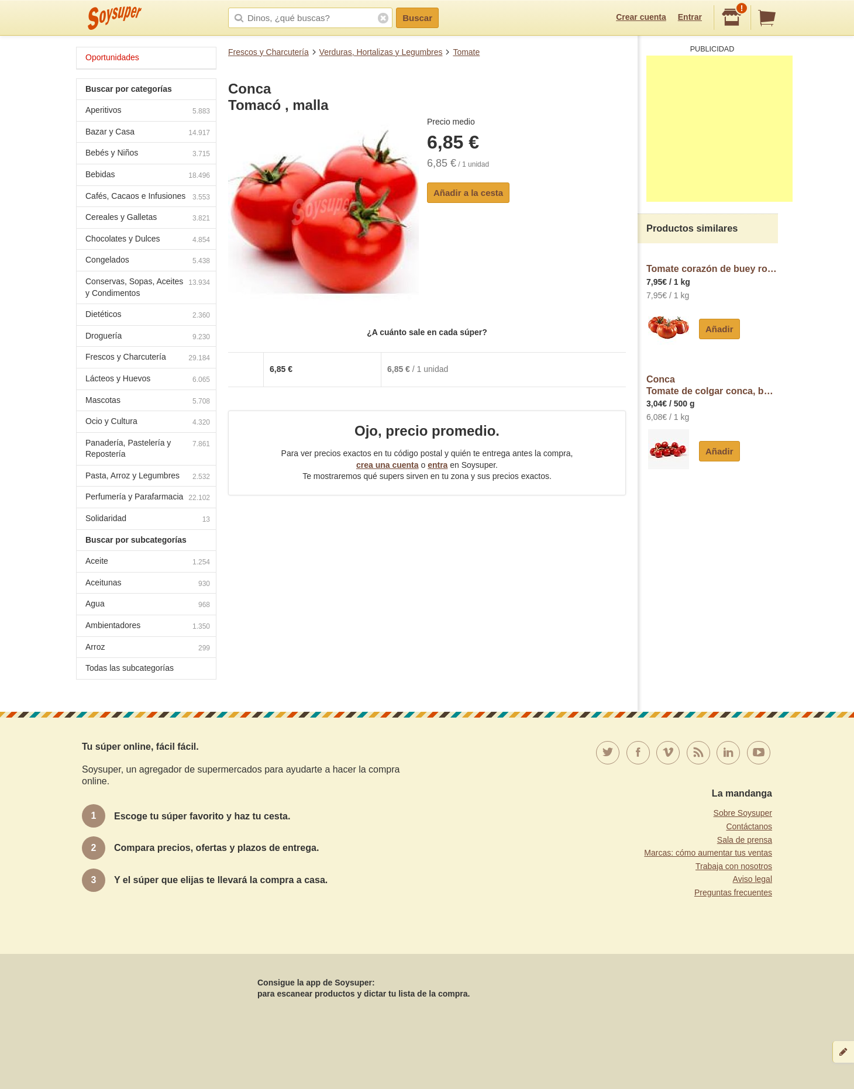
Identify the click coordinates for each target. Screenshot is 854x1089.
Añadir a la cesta (468, 193)
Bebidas (147, 176)
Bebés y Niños (147, 154)
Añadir (719, 329)
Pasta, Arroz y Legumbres (147, 477)
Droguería (147, 337)
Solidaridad (147, 520)
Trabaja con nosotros (733, 866)
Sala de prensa (744, 840)
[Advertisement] (719, 129)
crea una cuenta (387, 465)
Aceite (147, 562)
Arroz (147, 648)
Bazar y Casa (147, 133)
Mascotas (147, 401)
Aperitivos (147, 111)
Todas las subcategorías (129, 668)
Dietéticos (147, 315)
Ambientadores (147, 627)
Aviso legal (752, 879)
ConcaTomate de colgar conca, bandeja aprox (712, 385)
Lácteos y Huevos (147, 380)
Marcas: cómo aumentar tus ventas (708, 852)
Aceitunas (147, 584)
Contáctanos (749, 826)
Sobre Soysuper (743, 813)
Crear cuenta (641, 17)
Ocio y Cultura (147, 422)
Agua (147, 605)
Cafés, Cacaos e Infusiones (147, 197)
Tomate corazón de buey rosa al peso (712, 269)
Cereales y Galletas (147, 218)
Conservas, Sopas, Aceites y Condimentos (147, 287)
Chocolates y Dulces (147, 240)
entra (437, 465)
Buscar (417, 18)
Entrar (690, 17)
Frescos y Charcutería (268, 52)
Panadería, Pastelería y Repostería (147, 448)
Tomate (466, 52)
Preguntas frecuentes (733, 892)
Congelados (147, 261)
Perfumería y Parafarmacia (147, 498)
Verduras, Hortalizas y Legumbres (381, 52)
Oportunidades (112, 57)
